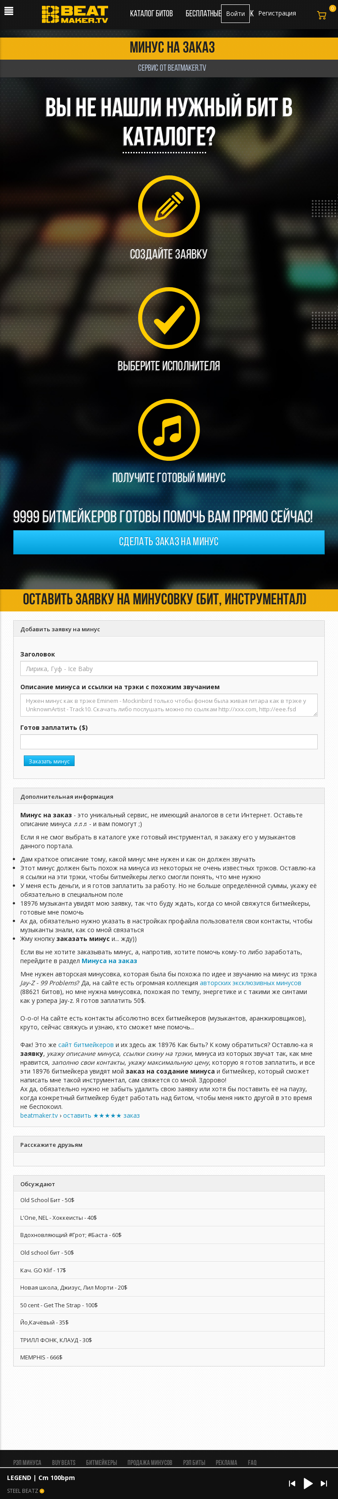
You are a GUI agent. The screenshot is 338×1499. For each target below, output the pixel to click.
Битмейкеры (101, 1463)
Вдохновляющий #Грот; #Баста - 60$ (71, 1235)
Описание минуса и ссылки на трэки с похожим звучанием (120, 687)
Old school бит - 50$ (47, 1252)
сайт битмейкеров (86, 1044)
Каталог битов (151, 14)
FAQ (252, 1463)
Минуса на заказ (109, 960)
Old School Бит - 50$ (47, 1200)
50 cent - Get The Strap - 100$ (59, 1305)
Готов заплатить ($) (54, 727)
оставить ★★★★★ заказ (101, 1115)
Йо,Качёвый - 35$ (44, 1322)
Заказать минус (49, 761)
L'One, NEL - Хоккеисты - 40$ (58, 1218)
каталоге (164, 138)
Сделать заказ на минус (169, 542)
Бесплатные (204, 14)
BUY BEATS (63, 1463)
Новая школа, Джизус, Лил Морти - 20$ (74, 1287)
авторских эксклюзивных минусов (250, 983)
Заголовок (37, 654)
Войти (235, 13)
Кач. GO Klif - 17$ (43, 1270)
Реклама (226, 1463)
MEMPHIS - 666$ (41, 1357)
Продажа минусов (150, 1463)
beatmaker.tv (39, 1115)
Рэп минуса (27, 1463)
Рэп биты (194, 1463)
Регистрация (277, 13)
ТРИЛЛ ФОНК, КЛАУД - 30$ (56, 1340)
